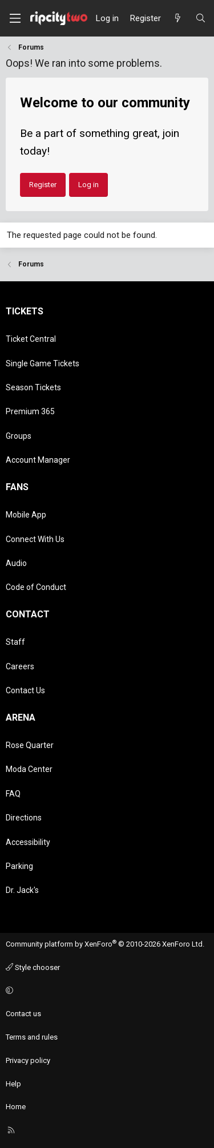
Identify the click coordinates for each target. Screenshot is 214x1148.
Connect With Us (35, 539)
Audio (16, 563)
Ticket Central (31, 338)
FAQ (13, 793)
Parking (19, 866)
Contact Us (25, 690)
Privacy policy (28, 1060)
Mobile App (26, 514)
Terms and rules (32, 1037)
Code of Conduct (36, 587)
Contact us (23, 1013)
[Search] (200, 18)
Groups (18, 435)
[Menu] (14, 18)
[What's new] (178, 18)
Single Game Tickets (42, 363)
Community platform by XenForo (105, 944)
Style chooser (33, 967)
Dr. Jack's (22, 890)
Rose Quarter (30, 745)
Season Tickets (33, 387)
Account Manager (38, 459)
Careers (20, 666)
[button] (105, 991)
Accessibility (28, 842)
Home (16, 1106)
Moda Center (29, 769)
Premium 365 (30, 411)
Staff (15, 641)
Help (13, 1084)
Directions (24, 817)
